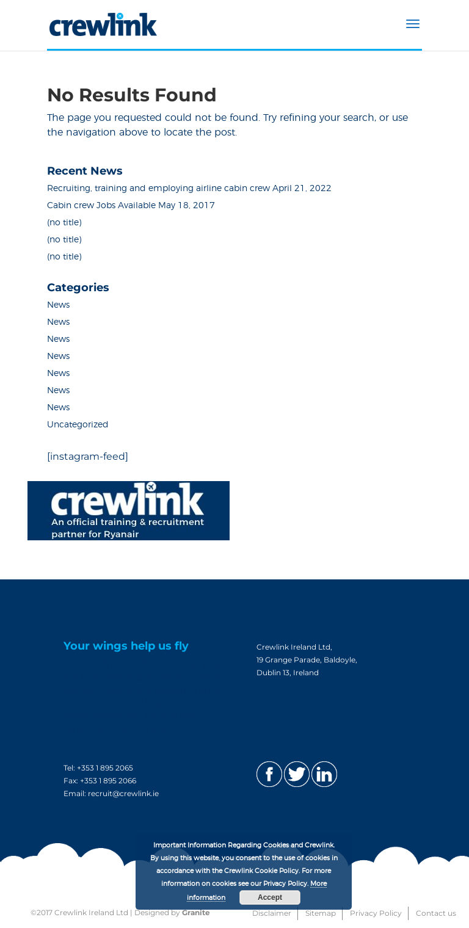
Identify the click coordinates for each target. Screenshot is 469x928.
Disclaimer (271, 913)
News (58, 305)
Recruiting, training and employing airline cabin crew (158, 188)
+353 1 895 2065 (105, 767)
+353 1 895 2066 (108, 780)
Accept (270, 897)
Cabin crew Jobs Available (101, 205)
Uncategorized (78, 425)
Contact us (436, 913)
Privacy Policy (376, 913)
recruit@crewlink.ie (123, 793)
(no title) (64, 223)
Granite (196, 912)
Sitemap (320, 913)
